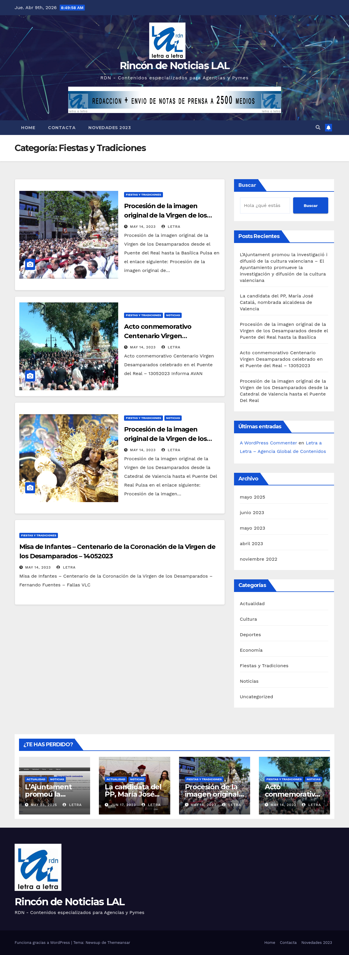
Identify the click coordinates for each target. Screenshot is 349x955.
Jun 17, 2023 (123, 805)
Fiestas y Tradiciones (143, 194)
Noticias (173, 315)
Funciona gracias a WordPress (43, 942)
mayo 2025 (252, 497)
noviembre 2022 (258, 559)
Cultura (248, 619)
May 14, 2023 (143, 227)
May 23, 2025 (44, 805)
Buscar (247, 185)
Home (28, 127)
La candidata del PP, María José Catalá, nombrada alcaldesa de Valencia (276, 302)
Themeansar (118, 942)
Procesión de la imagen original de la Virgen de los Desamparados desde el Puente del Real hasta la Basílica (284, 330)
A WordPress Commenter (268, 443)
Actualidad (252, 603)
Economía (251, 650)
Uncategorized (256, 696)
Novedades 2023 (109, 127)
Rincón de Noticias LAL (175, 65)
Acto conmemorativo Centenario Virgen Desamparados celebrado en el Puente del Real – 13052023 (281, 359)
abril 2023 (251, 543)
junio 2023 (252, 512)
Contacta (61, 127)
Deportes (250, 634)
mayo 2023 (252, 528)
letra (170, 227)
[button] (318, 127)
